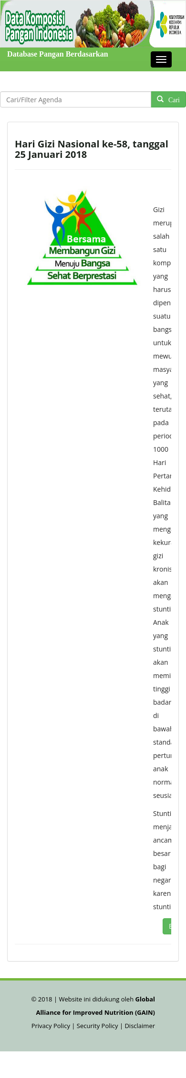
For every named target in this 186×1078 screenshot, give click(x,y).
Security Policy (97, 1025)
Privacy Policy (51, 1025)
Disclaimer (139, 1025)
